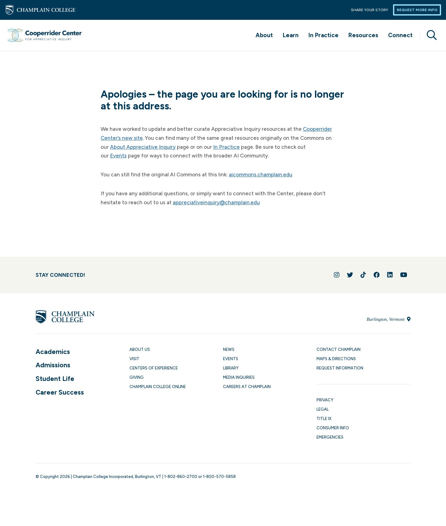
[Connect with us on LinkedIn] (390, 275)
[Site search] (429, 35)
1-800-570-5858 (219, 476)
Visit (134, 358)
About (264, 35)
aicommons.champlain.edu (260, 174)
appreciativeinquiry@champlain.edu (216, 202)
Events (118, 155)
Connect (400, 35)
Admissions (53, 365)
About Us (139, 349)
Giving (136, 377)
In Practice (323, 35)
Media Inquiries (239, 377)
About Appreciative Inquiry (143, 147)
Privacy (325, 400)
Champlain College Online (157, 386)
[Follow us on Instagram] (336, 275)
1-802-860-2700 (180, 476)
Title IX (324, 418)
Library (230, 368)
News (228, 349)
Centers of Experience (153, 368)
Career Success (60, 392)
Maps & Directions (336, 358)
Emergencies (330, 437)
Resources (363, 35)
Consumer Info (333, 428)
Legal (323, 409)
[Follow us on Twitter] (350, 275)
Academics (53, 352)
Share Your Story (369, 10)
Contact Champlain (339, 349)
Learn (291, 35)
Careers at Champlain (247, 386)
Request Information (340, 368)
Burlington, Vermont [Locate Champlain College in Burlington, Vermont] (388, 319)
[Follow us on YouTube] (403, 275)
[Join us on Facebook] (377, 275)
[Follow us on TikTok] (363, 275)
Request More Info (417, 10)
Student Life (55, 378)
